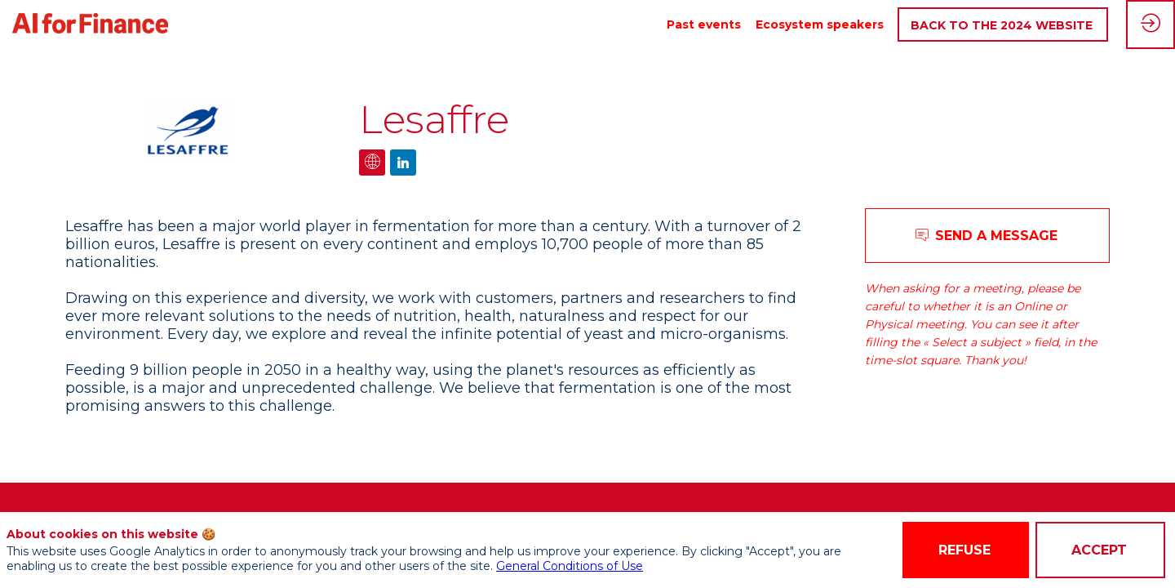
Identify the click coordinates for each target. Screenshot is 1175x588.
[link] (704, 24)
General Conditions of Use (569, 566)
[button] (1003, 24)
